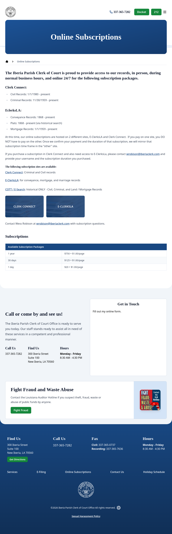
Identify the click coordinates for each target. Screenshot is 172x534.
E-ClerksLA (11, 180)
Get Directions (17, 459)
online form (113, 311)
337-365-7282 (122, 12)
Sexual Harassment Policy (86, 516)
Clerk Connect (14, 172)
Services (12, 472)
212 (156, 12)
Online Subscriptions (78, 472)
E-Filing (41, 472)
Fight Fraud (21, 410)
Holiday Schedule (154, 472)
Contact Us (117, 472)
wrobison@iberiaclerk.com (143, 154)
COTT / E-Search (15, 189)
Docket (141, 12)
